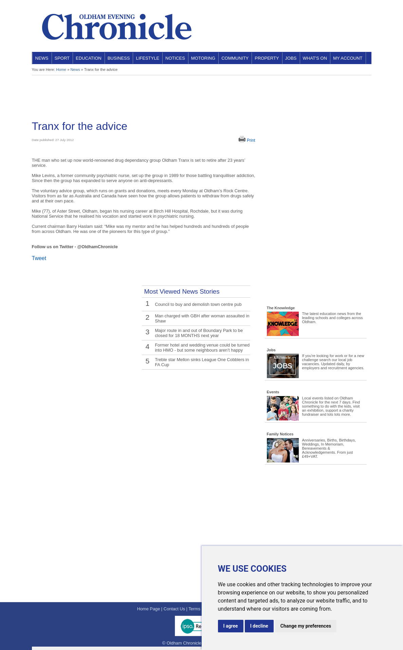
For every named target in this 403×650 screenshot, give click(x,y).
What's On (315, 58)
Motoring (203, 58)
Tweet (39, 258)
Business (119, 58)
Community (235, 58)
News (42, 58)
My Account (347, 58)
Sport (62, 58)
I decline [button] (259, 626)
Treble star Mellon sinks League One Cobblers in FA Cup (202, 362)
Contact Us (174, 608)
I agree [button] (230, 626)
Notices (175, 58)
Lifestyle (147, 58)
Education (89, 58)
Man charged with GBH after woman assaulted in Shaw (202, 318)
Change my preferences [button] (305, 626)
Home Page (148, 608)
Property (267, 58)
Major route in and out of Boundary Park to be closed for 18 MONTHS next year (199, 333)
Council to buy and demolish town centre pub (198, 304)
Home (61, 69)
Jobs (291, 58)
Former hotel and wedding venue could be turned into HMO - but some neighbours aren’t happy (202, 347)
